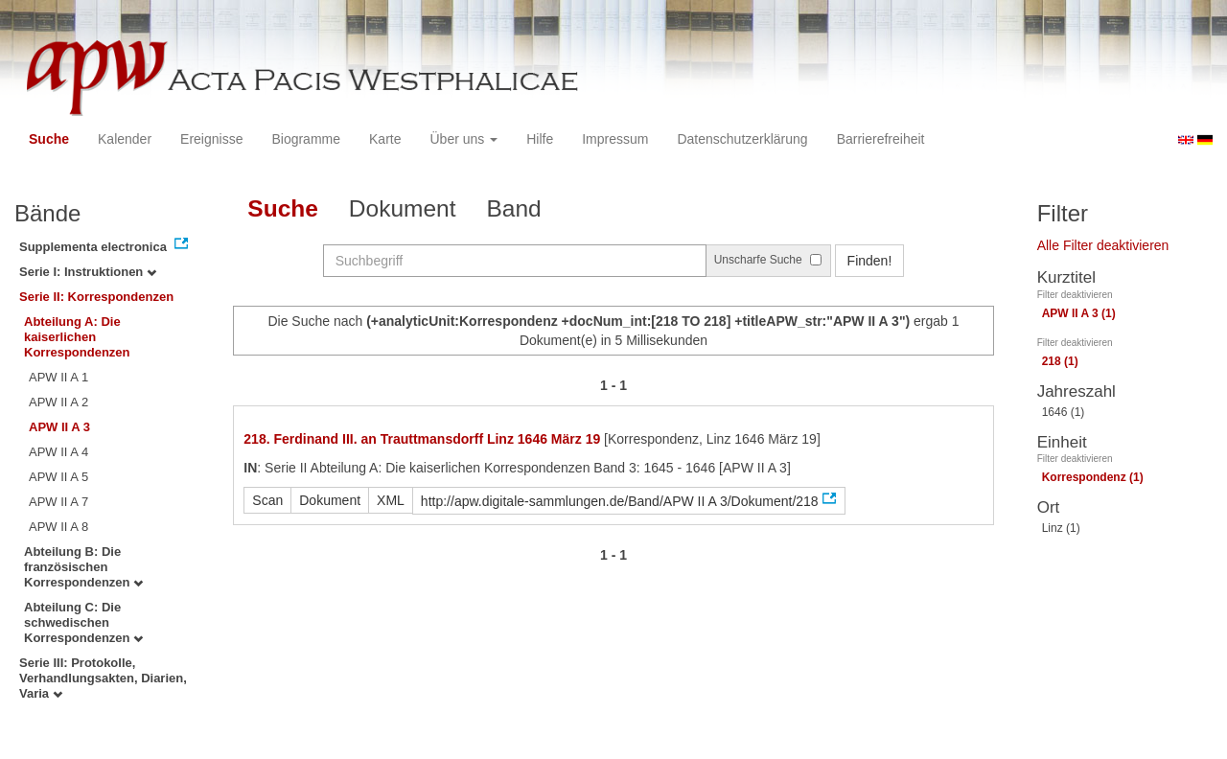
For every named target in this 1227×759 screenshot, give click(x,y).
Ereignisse (211, 139)
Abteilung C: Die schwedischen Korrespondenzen (83, 622)
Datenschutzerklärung (742, 139)
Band (514, 208)
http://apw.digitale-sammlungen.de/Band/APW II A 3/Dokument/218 (620, 501)
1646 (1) (1063, 412)
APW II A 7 (58, 501)
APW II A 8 (58, 526)
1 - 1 (613, 385)
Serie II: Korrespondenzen (96, 296)
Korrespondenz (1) (1093, 477)
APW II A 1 (58, 377)
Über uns (464, 139)
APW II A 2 (58, 402)
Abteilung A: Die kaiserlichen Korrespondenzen (77, 336)
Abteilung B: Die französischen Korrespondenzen (83, 566)
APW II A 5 (58, 477)
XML (391, 500)
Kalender (124, 139)
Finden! (869, 260)
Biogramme (305, 139)
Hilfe (539, 139)
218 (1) (1060, 361)
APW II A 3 (59, 427)
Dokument (402, 208)
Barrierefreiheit (881, 139)
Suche (49, 139)
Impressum (615, 139)
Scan (267, 500)
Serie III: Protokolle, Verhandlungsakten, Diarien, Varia (103, 678)
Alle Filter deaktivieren (1103, 245)
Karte (385, 139)
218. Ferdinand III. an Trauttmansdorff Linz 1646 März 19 (421, 439)
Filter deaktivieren (1075, 294)
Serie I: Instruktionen (87, 271)
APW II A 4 (58, 452)
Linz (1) (1061, 528)
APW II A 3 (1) (1079, 313)
